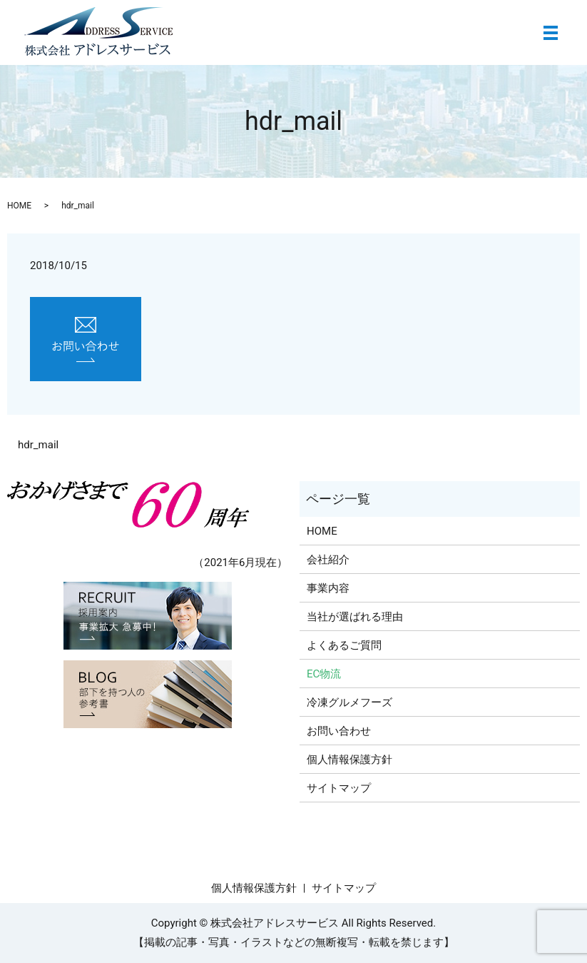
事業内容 (328, 588)
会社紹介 (328, 559)
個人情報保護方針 (349, 759)
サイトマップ (339, 788)
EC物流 (324, 673)
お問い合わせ (339, 731)
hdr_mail (38, 444)
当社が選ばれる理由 (355, 616)
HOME (19, 206)
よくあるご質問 (344, 645)
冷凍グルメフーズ (349, 702)
